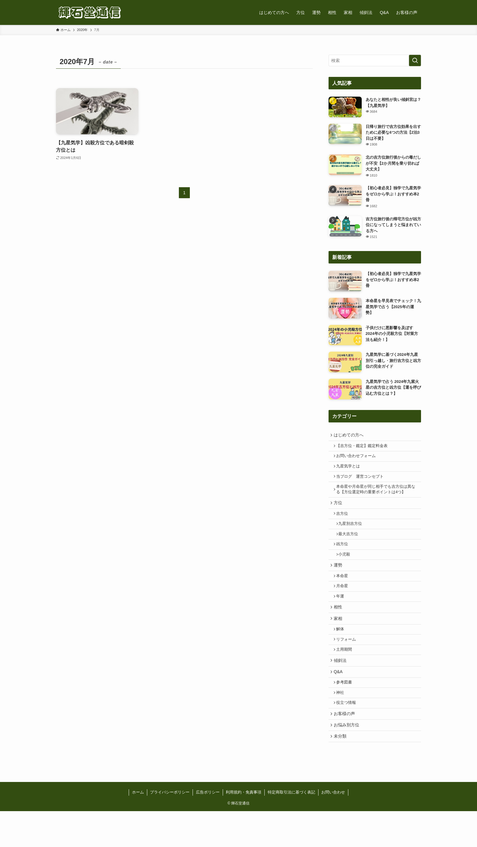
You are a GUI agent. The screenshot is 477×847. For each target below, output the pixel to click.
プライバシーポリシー (170, 828)
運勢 (339, 580)
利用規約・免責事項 (243, 828)
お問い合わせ (333, 828)
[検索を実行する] (415, 60)
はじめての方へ (350, 435)
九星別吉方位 (353, 534)
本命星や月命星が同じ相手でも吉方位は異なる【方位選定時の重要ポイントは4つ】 (375, 496)
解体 (342, 652)
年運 (342, 615)
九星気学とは (350, 470)
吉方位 (344, 523)
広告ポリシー (208, 828)
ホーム (138, 828)
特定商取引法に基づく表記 (291, 828)
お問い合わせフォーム (358, 459)
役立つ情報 (348, 734)
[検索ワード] (375, 60)
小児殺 (347, 568)
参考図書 (346, 711)
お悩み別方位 (347, 758)
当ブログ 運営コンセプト (362, 482)
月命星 (344, 603)
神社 (342, 723)
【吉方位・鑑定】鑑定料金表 (364, 448)
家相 (339, 639)
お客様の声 (345, 746)
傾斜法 (341, 686)
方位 (339, 510)
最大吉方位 (351, 545)
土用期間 (346, 675)
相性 (339, 627)
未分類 (341, 771)
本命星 (344, 592)
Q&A (339, 699)
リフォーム (348, 663)
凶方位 (344, 557)
